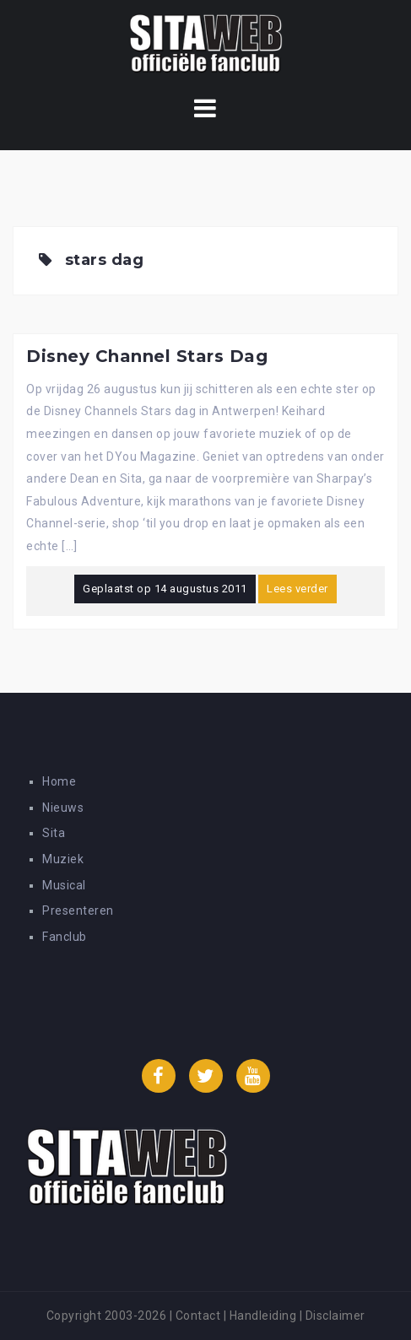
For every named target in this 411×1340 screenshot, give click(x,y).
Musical (64, 885)
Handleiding (263, 1315)
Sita (53, 833)
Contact (198, 1315)
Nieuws (63, 807)
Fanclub (64, 936)
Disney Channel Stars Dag (147, 356)
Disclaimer (335, 1315)
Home (59, 781)
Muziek (63, 859)
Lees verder (297, 588)
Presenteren (78, 910)
